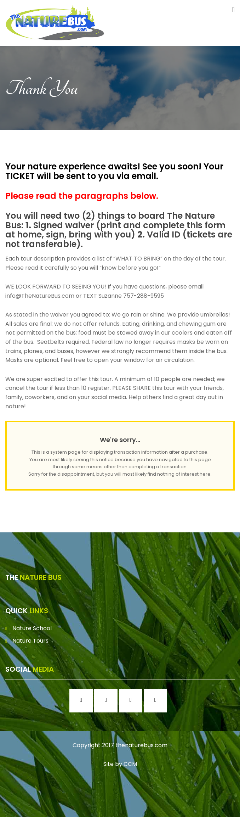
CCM (130, 764)
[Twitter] (132, 700)
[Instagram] (107, 700)
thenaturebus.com (141, 745)
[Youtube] (157, 700)
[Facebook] (82, 700)
